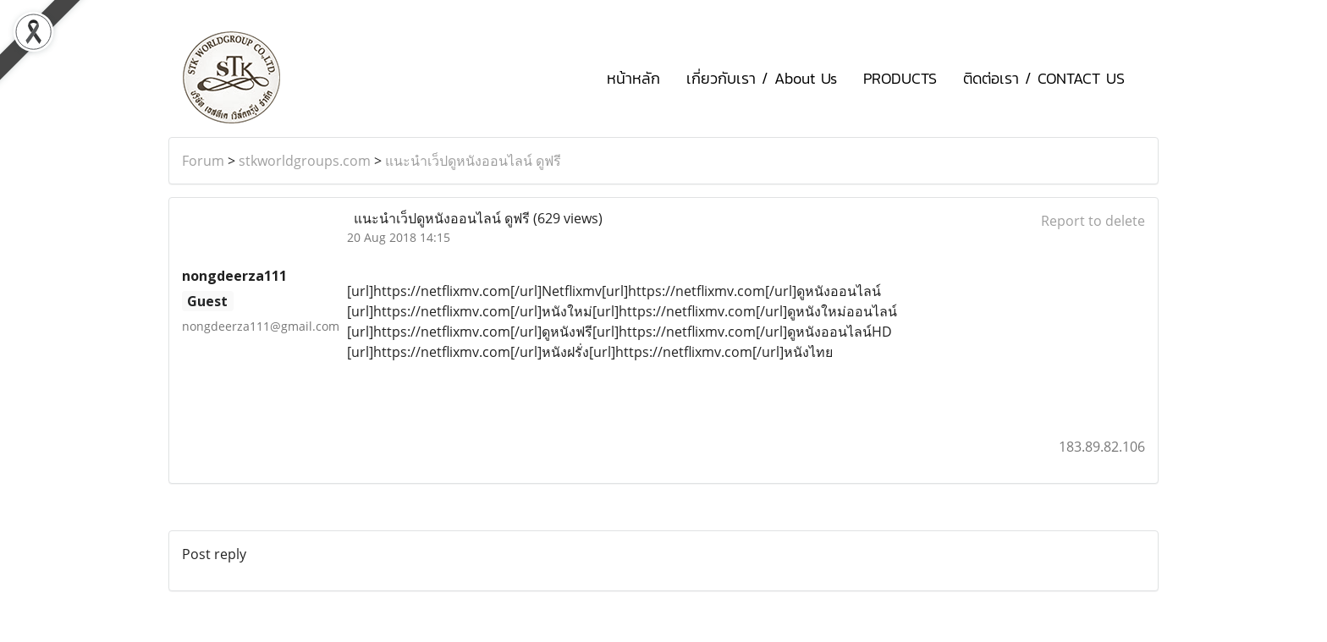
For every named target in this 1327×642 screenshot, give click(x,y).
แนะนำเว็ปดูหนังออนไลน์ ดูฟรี (473, 160)
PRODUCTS (900, 78)
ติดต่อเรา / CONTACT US (1044, 78)
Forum (203, 160)
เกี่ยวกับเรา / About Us (761, 78)
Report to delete (1093, 220)
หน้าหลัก (633, 78)
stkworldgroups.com (305, 160)
